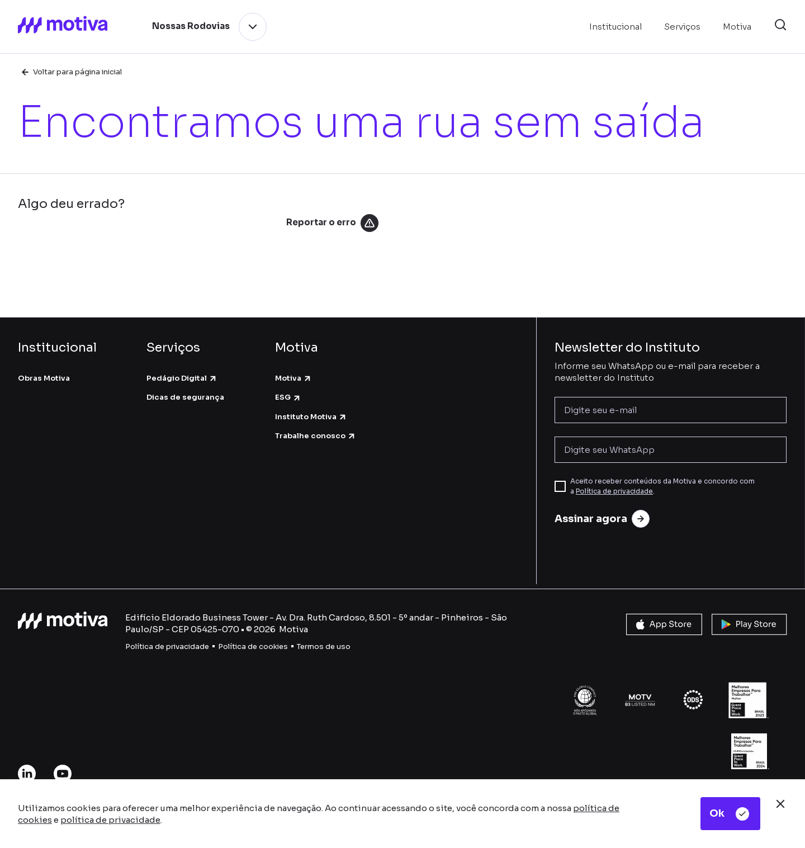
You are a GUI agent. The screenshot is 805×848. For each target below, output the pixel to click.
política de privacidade (110, 819)
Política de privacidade (614, 491)
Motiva (293, 378)
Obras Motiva (44, 378)
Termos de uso (324, 646)
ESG (288, 397)
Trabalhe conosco (315, 435)
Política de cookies (253, 646)
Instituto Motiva (311, 416)
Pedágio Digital (181, 378)
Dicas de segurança (185, 397)
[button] (780, 26)
